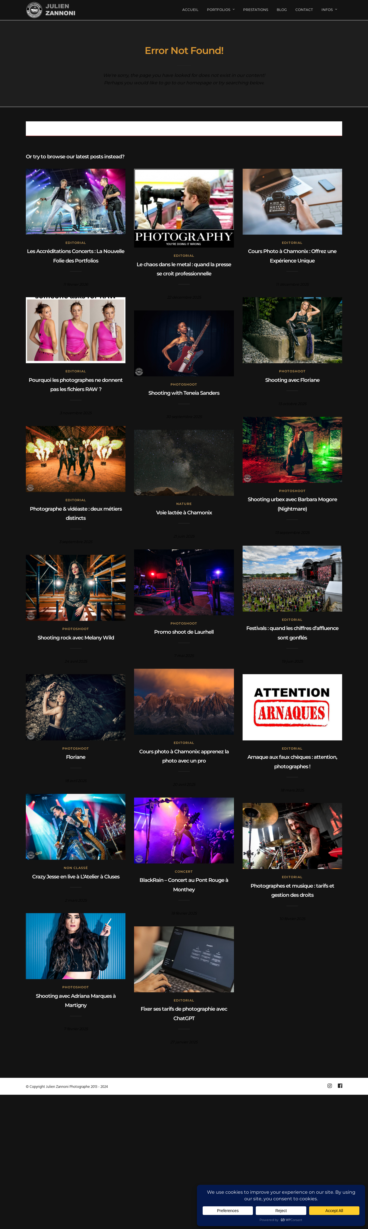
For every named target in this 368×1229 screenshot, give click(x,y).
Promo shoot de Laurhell (184, 632)
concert (184, 872)
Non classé (76, 868)
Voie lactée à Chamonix (184, 513)
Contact (304, 9)
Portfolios (218, 9)
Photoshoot (292, 371)
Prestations (255, 9)
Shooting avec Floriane (292, 380)
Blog (282, 9)
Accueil (190, 9)
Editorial (75, 243)
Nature (184, 504)
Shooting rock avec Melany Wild (76, 638)
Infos (327, 9)
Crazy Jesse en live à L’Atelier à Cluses (75, 877)
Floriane (75, 757)
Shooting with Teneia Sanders (183, 393)
